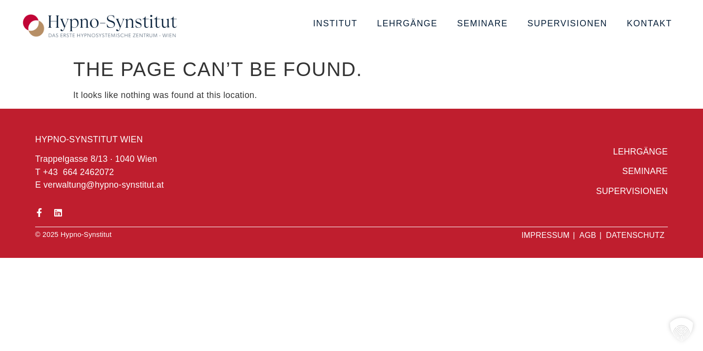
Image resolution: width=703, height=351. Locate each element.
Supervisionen (567, 23)
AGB (587, 235)
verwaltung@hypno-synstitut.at (103, 185)
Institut (335, 23)
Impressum (545, 235)
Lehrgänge (407, 23)
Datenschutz (635, 235)
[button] (681, 329)
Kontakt (649, 23)
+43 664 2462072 (78, 172)
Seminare (482, 23)
